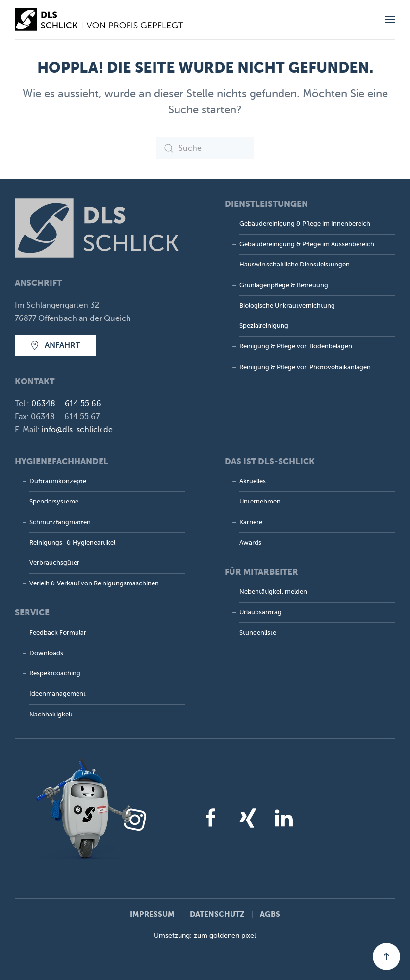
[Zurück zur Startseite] (100, 19)
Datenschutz (217, 914)
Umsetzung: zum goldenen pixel (205, 935)
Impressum (152, 914)
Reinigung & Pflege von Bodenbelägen (295, 346)
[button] (390, 19)
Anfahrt (55, 345)
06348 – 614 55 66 (66, 403)
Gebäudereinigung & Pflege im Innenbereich (304, 223)
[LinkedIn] (283, 817)
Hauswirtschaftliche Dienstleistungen (294, 264)
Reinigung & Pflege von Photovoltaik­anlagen (305, 367)
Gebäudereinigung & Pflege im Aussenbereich (306, 244)
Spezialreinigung (263, 325)
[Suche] (205, 148)
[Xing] (247, 817)
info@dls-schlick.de (77, 429)
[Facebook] (211, 817)
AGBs (270, 914)
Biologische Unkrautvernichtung (287, 305)
